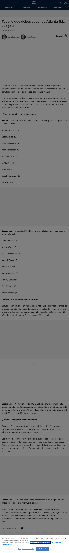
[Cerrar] (65, 538)
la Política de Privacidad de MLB (40, 542)
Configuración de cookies (26, 549)
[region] (34, 544)
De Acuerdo (42, 549)
